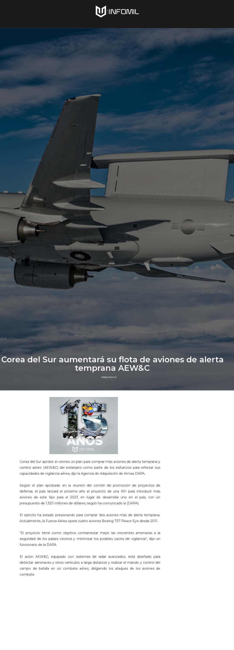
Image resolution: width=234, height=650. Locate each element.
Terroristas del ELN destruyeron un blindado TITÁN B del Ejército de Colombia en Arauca (194, 541)
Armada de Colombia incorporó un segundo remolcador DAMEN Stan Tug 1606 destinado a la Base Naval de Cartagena (194, 571)
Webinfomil (109, 404)
